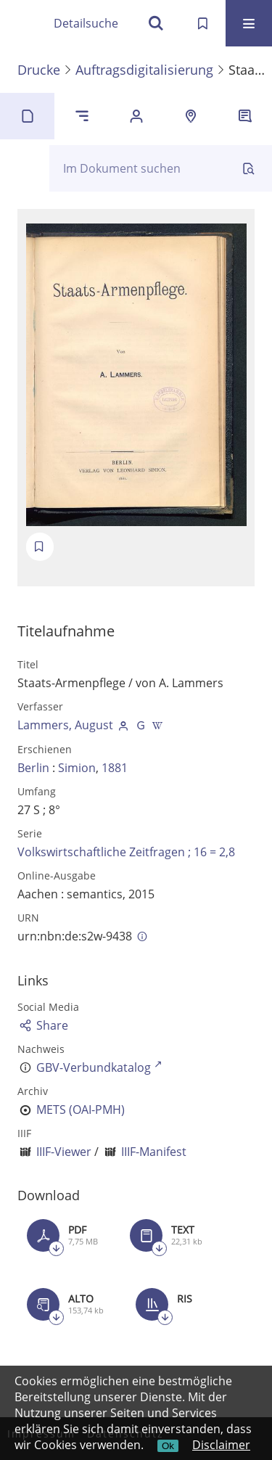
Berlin (33, 768)
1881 (115, 768)
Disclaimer (221, 1445)
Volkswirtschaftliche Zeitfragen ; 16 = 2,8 (126, 852)
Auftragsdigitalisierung (144, 69)
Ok (168, 1445)
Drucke (38, 69)
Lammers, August (65, 725)
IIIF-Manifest (153, 1152)
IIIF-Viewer (63, 1152)
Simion (77, 768)
